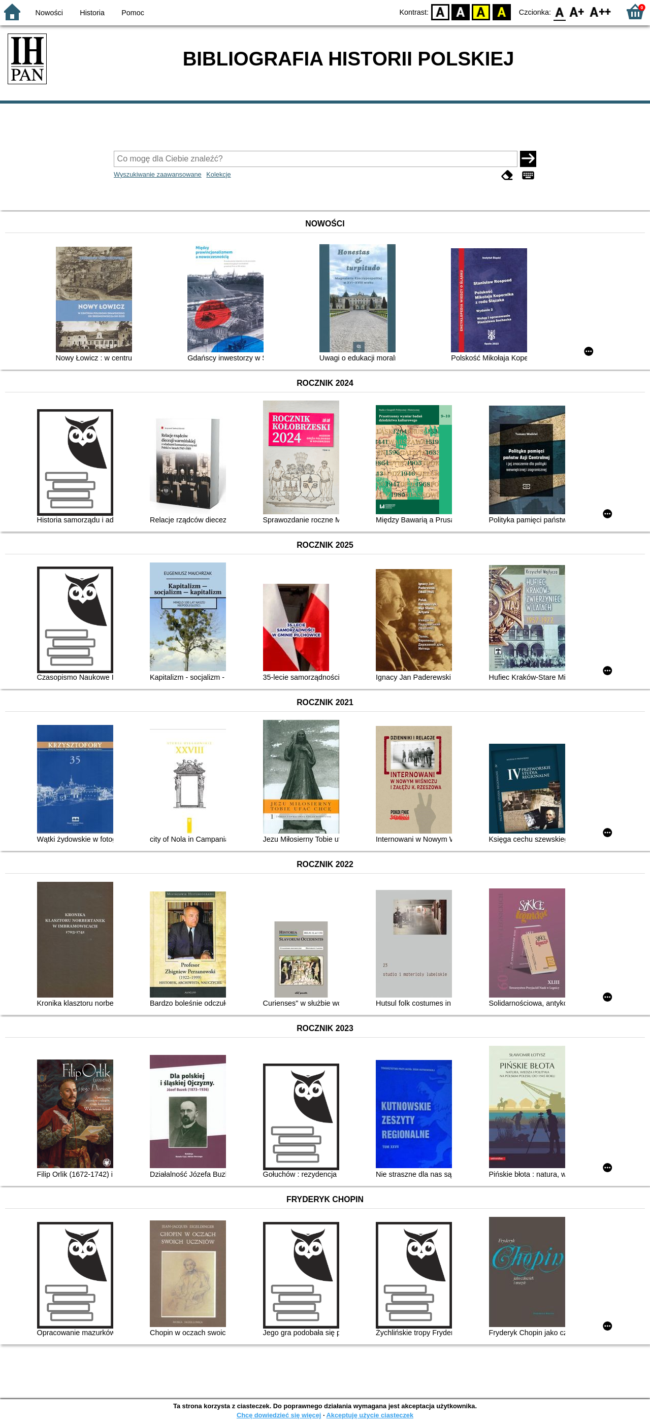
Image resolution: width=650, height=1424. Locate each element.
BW (460, 11)
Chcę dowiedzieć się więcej (279, 1415)
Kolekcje (218, 174)
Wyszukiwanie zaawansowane (158, 174)
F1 (577, 11)
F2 (600, 11)
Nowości (49, 13)
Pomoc (132, 13)
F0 (559, 11)
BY (501, 11)
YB (481, 11)
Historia (92, 13)
